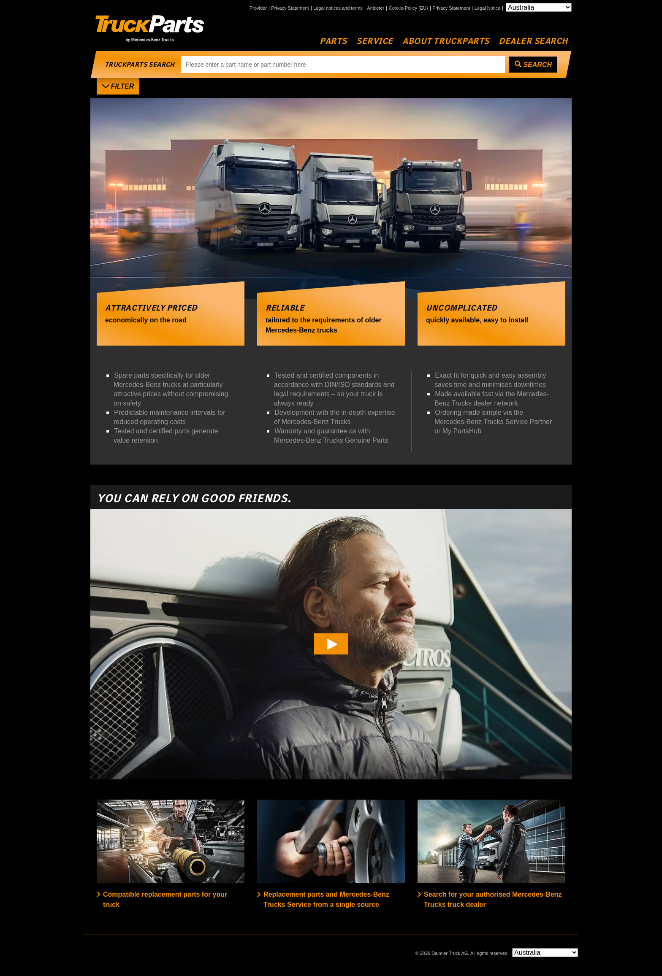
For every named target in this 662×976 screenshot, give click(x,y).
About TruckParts (445, 41)
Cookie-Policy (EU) (408, 8)
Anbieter (375, 8)
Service (374, 41)
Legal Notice (487, 8)
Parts (333, 41)
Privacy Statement (290, 8)
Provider (258, 8)
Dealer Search (533, 41)
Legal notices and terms (338, 8)
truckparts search (140, 64)
